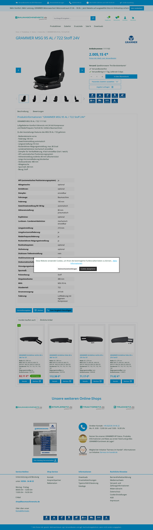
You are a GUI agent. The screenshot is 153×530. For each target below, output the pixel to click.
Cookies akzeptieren (88, 269)
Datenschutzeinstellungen (67, 269)
